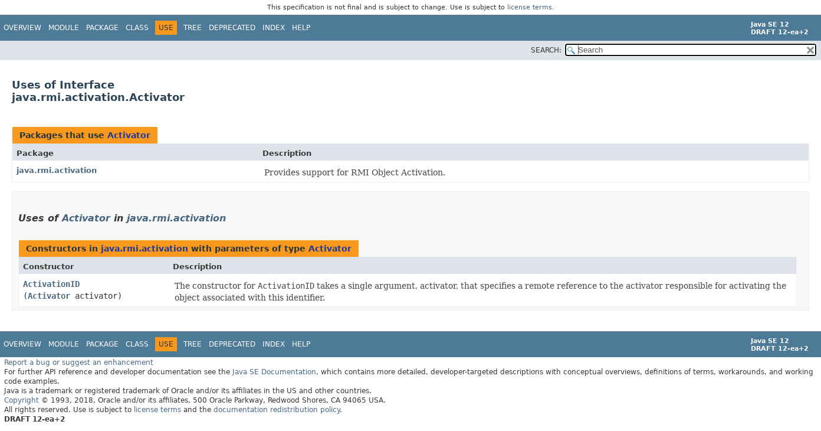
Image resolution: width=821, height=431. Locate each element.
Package (102, 28)
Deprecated (232, 28)
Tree (192, 28)
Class (137, 28)
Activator (128, 135)
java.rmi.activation (57, 170)
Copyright (21, 400)
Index (273, 28)
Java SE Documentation (274, 372)
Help (301, 28)
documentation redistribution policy (277, 410)
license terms (529, 7)
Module (63, 28)
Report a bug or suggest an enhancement (78, 362)
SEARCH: (546, 50)
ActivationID (51, 284)
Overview (22, 28)
